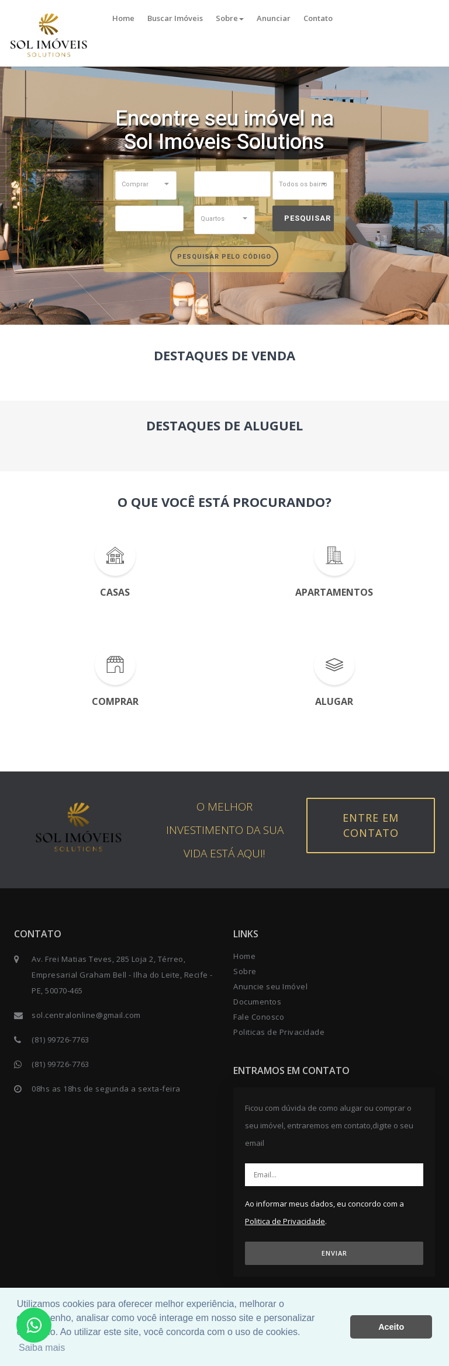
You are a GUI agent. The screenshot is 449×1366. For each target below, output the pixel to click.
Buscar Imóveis (175, 18)
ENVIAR (334, 1253)
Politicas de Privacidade (278, 1032)
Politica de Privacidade (285, 1221)
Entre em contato (371, 825)
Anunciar (274, 18)
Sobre (230, 18)
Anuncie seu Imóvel (270, 986)
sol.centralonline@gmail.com (86, 1015)
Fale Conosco (258, 1017)
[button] (146, 184)
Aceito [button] (391, 1327)
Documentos (257, 1001)
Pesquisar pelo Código (224, 256)
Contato (318, 18)
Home (123, 18)
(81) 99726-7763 (60, 1039)
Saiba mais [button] (42, 1348)
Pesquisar (307, 218)
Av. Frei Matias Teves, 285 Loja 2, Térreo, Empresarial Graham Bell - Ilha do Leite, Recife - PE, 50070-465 (122, 975)
